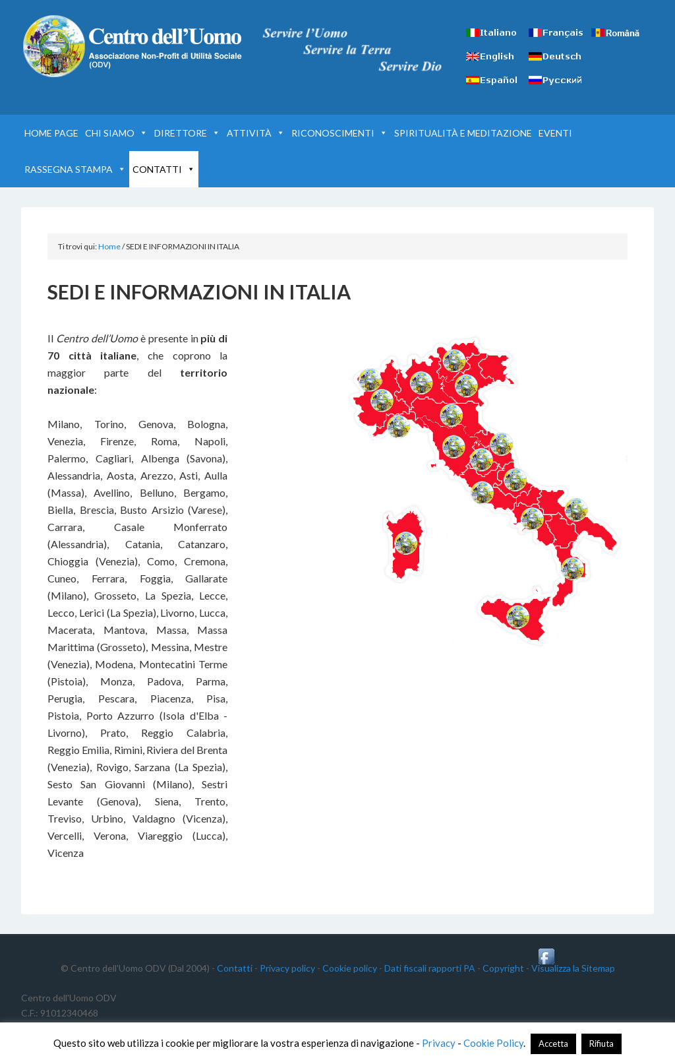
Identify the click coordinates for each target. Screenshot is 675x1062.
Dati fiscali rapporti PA (429, 968)
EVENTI (555, 133)
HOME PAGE (51, 133)
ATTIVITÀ (256, 133)
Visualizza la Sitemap (573, 968)
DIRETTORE (187, 133)
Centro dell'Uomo (133, 46)
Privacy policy (287, 968)
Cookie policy (349, 968)
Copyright (503, 968)
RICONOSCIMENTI (339, 133)
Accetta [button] (553, 1043)
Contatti (234, 968)
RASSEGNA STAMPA (75, 169)
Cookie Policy (493, 1043)
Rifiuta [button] (601, 1043)
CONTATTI (163, 169)
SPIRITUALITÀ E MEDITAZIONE (463, 133)
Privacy (438, 1043)
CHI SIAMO (116, 133)
